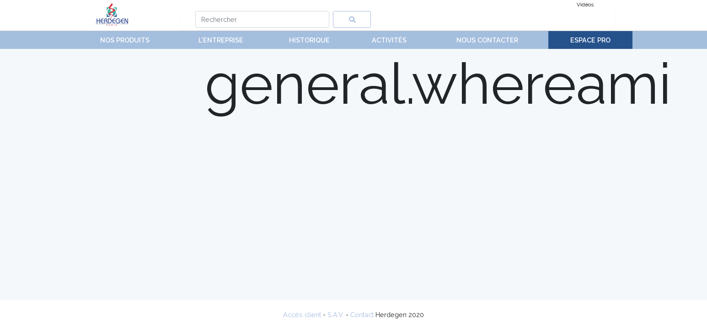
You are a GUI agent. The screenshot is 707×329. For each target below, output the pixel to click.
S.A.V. (335, 314)
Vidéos (585, 4)
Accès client (302, 314)
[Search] (262, 19)
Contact (362, 314)
